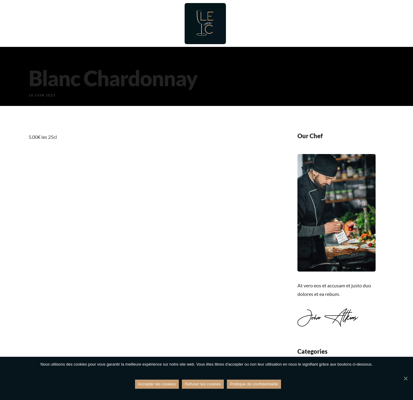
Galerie (327, 23)
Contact (358, 23)
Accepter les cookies (157, 384)
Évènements (289, 23)
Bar (141, 23)
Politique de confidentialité (254, 384)
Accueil (74, 23)
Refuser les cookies (203, 384)
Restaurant (110, 23)
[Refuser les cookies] (405, 379)
